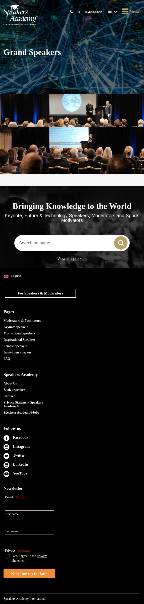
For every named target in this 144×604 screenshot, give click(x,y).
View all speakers (72, 259)
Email (16, 497)
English (12, 276)
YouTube (20, 473)
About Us (10, 383)
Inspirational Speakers (20, 339)
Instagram (21, 446)
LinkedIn (20, 464)
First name (12, 514)
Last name (11, 531)
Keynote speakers (16, 327)
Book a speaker (14, 390)
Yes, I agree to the (29, 558)
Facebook (20, 437)
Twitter (19, 455)
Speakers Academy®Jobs (21, 412)
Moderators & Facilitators (22, 320)
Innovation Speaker (17, 352)
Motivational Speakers (19, 333)
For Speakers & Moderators (40, 293)
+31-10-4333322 (89, 12)
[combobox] (72, 243)
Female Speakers (15, 346)
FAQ (7, 359)
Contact (9, 396)
